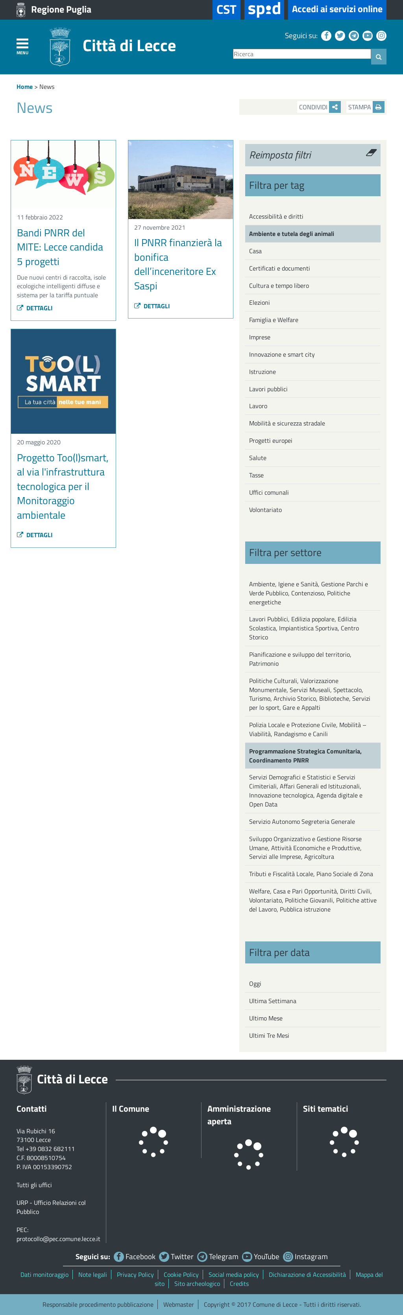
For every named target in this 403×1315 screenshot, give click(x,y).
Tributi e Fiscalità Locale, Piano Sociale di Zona (311, 874)
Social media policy (234, 1274)
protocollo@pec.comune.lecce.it (58, 1238)
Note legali (92, 1274)
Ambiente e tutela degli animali (291, 233)
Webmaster (178, 1304)
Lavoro (258, 406)
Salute (257, 457)
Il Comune (130, 1108)
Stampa (366, 107)
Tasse (256, 475)
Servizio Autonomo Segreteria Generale (302, 821)
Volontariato (265, 509)
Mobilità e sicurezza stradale (287, 423)
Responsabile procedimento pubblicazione (98, 1304)
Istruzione (262, 371)
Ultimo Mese (266, 1018)
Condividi (320, 107)
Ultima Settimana (272, 1001)
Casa (255, 251)
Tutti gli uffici (34, 1185)
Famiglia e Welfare (273, 319)
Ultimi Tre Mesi (269, 1035)
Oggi (255, 983)
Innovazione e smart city (282, 354)
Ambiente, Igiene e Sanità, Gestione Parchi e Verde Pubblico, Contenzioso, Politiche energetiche (308, 593)
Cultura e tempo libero (279, 285)
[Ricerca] (302, 54)
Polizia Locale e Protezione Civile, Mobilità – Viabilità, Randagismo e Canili (307, 729)
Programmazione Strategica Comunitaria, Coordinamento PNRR (305, 755)
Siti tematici (325, 1108)
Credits (239, 1283)
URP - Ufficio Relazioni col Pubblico (51, 1207)
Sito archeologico (197, 1283)
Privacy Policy (135, 1274)
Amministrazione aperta (239, 1115)
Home (25, 86)
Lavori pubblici (268, 389)
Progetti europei (270, 440)
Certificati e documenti (279, 268)
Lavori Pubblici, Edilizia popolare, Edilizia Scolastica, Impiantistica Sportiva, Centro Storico (304, 628)
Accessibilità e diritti (276, 216)
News (46, 86)
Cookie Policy (181, 1274)
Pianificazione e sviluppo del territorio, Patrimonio (300, 659)
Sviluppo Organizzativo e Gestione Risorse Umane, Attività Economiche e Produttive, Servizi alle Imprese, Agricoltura (305, 848)
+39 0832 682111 (50, 1148)
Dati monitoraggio (44, 1274)
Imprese (259, 337)
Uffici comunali (269, 492)
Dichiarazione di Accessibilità (307, 1274)
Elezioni (259, 302)
